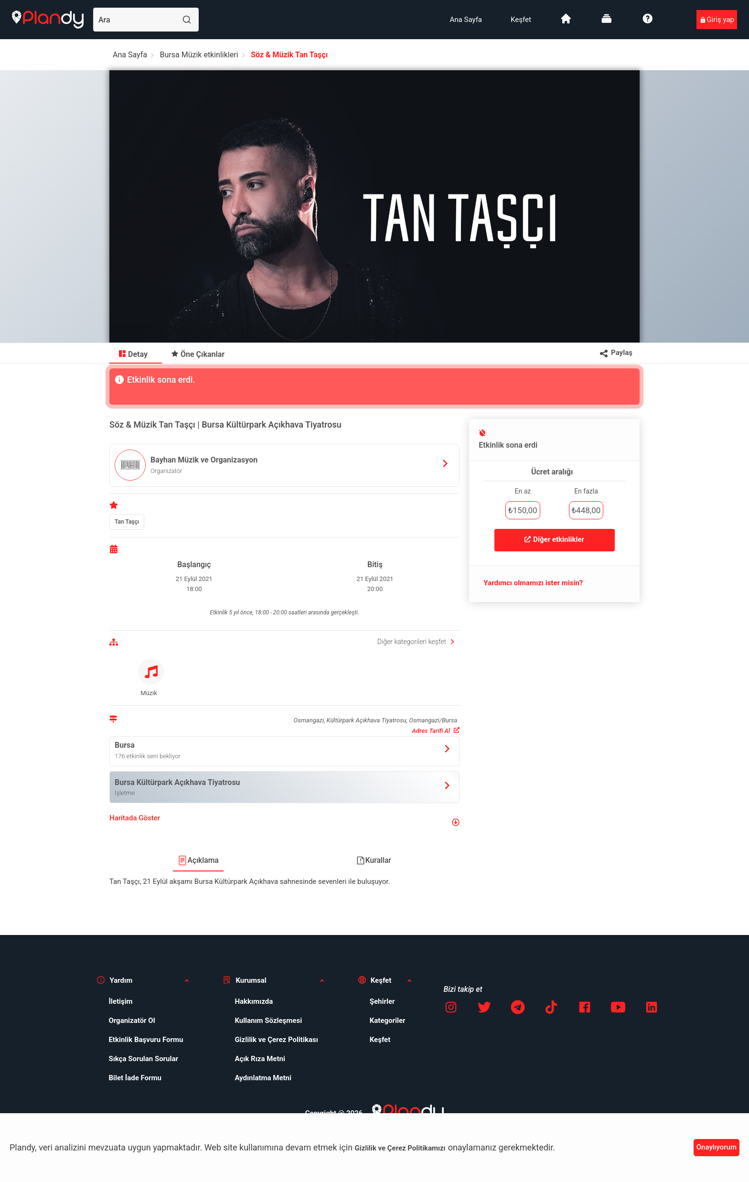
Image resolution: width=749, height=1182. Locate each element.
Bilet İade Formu (134, 1078)
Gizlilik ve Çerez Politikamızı (400, 1148)
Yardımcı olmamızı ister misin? (533, 583)
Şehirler (382, 1001)
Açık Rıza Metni (260, 1058)
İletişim (120, 1001)
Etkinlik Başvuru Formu (145, 1039)
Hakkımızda (254, 1001)
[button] (284, 822)
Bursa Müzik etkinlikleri (199, 54)
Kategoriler (388, 1020)
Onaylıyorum (716, 1147)
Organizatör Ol (131, 1020)
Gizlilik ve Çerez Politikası (276, 1039)
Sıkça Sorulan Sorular (143, 1058)
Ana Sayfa (466, 19)
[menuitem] (466, 19)
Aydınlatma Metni (263, 1078)
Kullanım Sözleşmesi (268, 1020)
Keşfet (521, 19)
